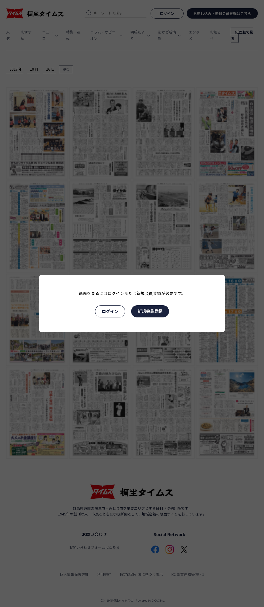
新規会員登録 (150, 311)
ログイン (110, 311)
